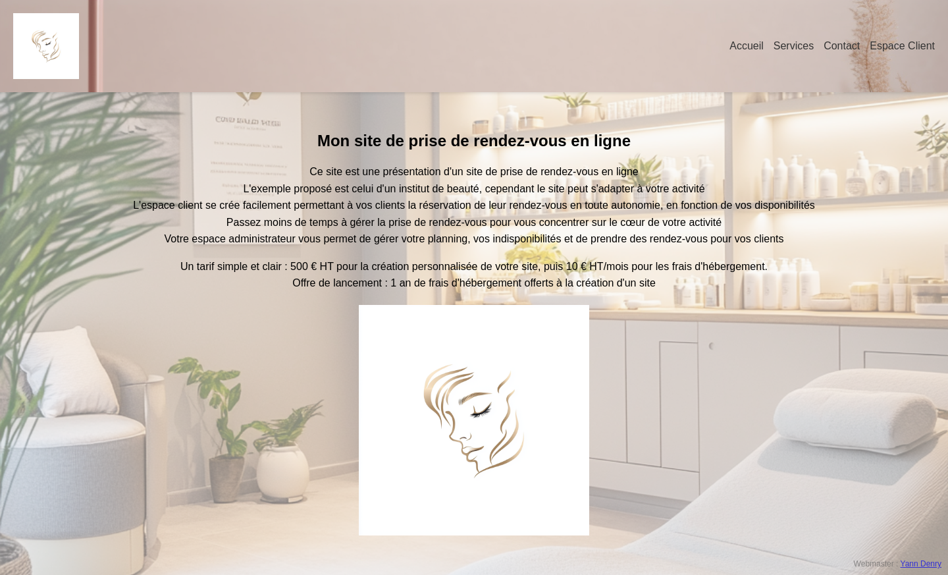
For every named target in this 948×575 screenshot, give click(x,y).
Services (794, 45)
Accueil (746, 45)
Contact (842, 45)
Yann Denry (921, 563)
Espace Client (902, 45)
